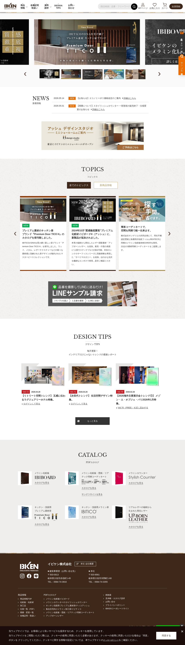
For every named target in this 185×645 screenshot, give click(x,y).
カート (165, 8)
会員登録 (176, 6)
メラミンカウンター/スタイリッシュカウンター (66, 609)
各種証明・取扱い (28, 622)
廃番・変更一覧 (27, 619)
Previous (25, 80)
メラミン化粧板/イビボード (58, 605)
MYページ (143, 8)
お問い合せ (110, 608)
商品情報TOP (26, 605)
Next (159, 80)
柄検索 (108, 601)
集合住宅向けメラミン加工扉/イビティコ (63, 615)
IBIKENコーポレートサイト (117, 615)
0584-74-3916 (60, 588)
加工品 (23, 612)
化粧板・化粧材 (27, 609)
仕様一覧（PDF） (28, 615)
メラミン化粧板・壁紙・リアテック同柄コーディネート (70, 619)
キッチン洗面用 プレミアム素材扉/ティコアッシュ (68, 612)
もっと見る (87, 427)
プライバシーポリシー (115, 612)
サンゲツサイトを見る (92, 501)
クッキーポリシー (112, 640)
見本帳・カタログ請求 (115, 605)
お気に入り (154, 8)
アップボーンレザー (54, 622)
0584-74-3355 (101, 588)
